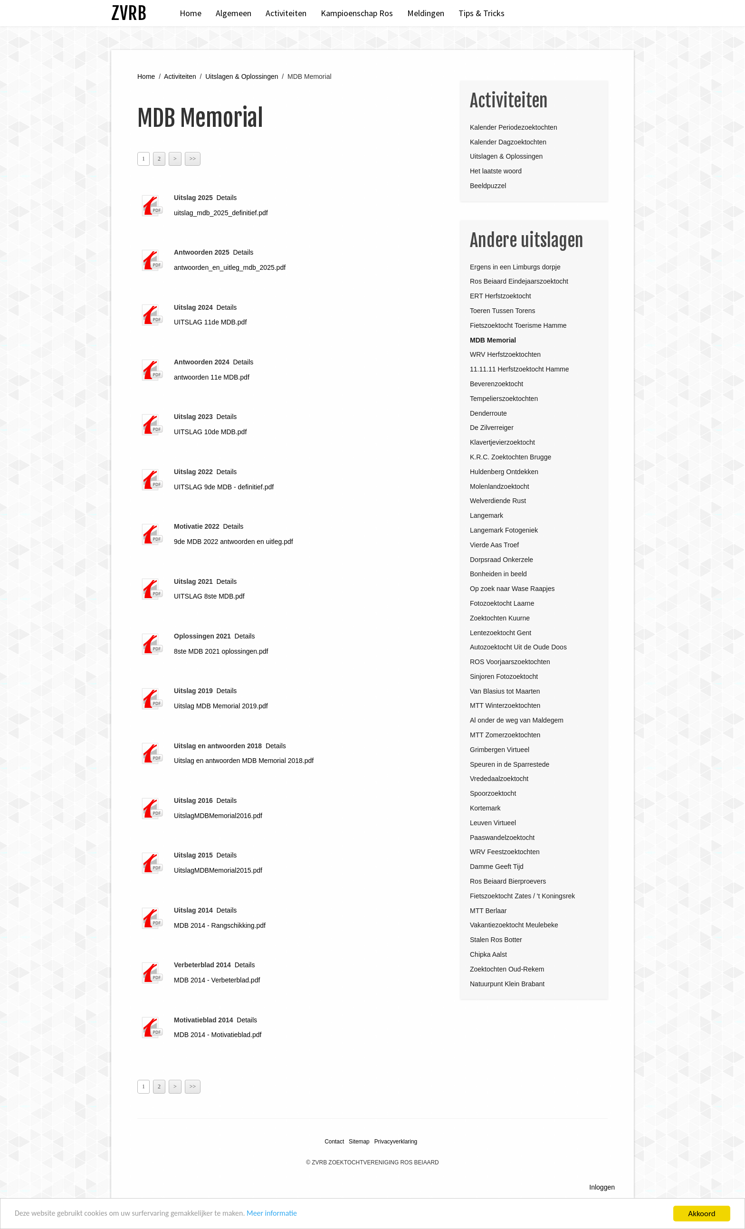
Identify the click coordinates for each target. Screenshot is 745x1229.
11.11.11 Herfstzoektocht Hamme (519, 369)
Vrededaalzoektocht (499, 778)
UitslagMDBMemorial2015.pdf (218, 870)
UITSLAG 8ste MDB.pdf (209, 596)
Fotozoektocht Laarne (502, 603)
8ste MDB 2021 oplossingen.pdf (221, 651)
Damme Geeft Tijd (497, 866)
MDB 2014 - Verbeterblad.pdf (217, 980)
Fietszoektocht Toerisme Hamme (518, 325)
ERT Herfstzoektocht (500, 296)
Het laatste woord (496, 171)
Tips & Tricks (481, 13)
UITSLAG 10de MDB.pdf (210, 432)
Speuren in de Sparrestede (509, 764)
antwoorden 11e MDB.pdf (211, 377)
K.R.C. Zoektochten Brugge (510, 457)
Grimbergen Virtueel (499, 749)
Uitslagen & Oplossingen (241, 76)
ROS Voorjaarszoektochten (510, 662)
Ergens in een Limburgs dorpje (515, 267)
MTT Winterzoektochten (505, 705)
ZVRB (128, 13)
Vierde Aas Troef (494, 545)
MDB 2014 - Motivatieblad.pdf (217, 1034)
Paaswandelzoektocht (502, 837)
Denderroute (488, 413)
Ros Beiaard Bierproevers (508, 881)
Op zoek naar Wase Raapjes (512, 588)
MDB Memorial (493, 340)
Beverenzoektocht (496, 384)
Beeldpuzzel (488, 186)
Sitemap (359, 1141)
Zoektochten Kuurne (500, 618)
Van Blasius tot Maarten (505, 691)
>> (193, 158)
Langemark (486, 515)
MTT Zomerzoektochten (505, 735)
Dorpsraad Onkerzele (501, 559)
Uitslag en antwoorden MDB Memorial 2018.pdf (244, 760)
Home (190, 13)
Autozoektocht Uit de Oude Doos (518, 647)
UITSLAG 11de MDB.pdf (210, 322)
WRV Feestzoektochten (505, 852)
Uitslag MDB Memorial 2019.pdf (221, 706)
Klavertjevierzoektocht (502, 442)
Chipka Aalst (488, 954)
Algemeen (233, 13)
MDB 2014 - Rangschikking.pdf (220, 925)
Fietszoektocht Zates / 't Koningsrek (522, 896)
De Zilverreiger (492, 427)
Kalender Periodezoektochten (513, 127)
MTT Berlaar (488, 911)
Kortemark (485, 808)
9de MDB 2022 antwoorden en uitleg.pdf (233, 541)
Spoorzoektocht (493, 793)
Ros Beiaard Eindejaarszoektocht (519, 281)
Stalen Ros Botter (496, 939)
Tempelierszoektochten (504, 398)
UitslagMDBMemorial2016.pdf (218, 815)
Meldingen (425, 13)
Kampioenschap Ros (357, 13)
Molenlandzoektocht (499, 486)
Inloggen (602, 1187)
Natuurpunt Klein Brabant (507, 984)
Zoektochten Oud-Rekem (507, 969)
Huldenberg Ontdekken (504, 472)
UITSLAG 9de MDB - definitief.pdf (224, 487)
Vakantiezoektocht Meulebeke (514, 925)
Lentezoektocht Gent (500, 633)
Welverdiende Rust (498, 501)
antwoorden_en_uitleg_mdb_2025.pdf (230, 267)
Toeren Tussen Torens (502, 310)
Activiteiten (286, 13)
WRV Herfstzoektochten (505, 354)
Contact (334, 1141)
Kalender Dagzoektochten (508, 142)
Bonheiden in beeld (498, 574)
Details (227, 197)
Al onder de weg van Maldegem (517, 720)
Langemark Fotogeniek (504, 530)
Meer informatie (289, 1214)
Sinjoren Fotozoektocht (504, 676)
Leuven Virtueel (493, 823)
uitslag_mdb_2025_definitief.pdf (221, 213)
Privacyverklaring (396, 1141)
